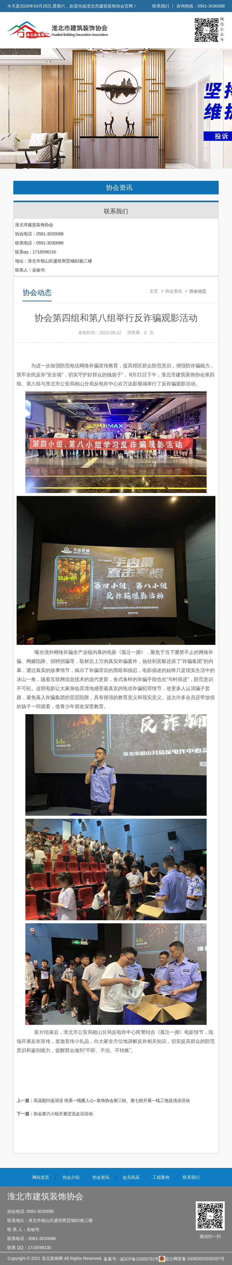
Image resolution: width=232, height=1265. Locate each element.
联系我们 (160, 6)
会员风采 (131, 1177)
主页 (154, 291)
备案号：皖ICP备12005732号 (131, 1259)
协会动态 (197, 291)
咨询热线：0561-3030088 (200, 6)
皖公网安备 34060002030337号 (191, 1259)
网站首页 (40, 1177)
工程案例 (161, 1177)
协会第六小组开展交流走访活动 (63, 1113)
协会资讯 (119, 187)
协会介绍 (71, 1177)
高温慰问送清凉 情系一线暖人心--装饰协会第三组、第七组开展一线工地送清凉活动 (112, 1100)
